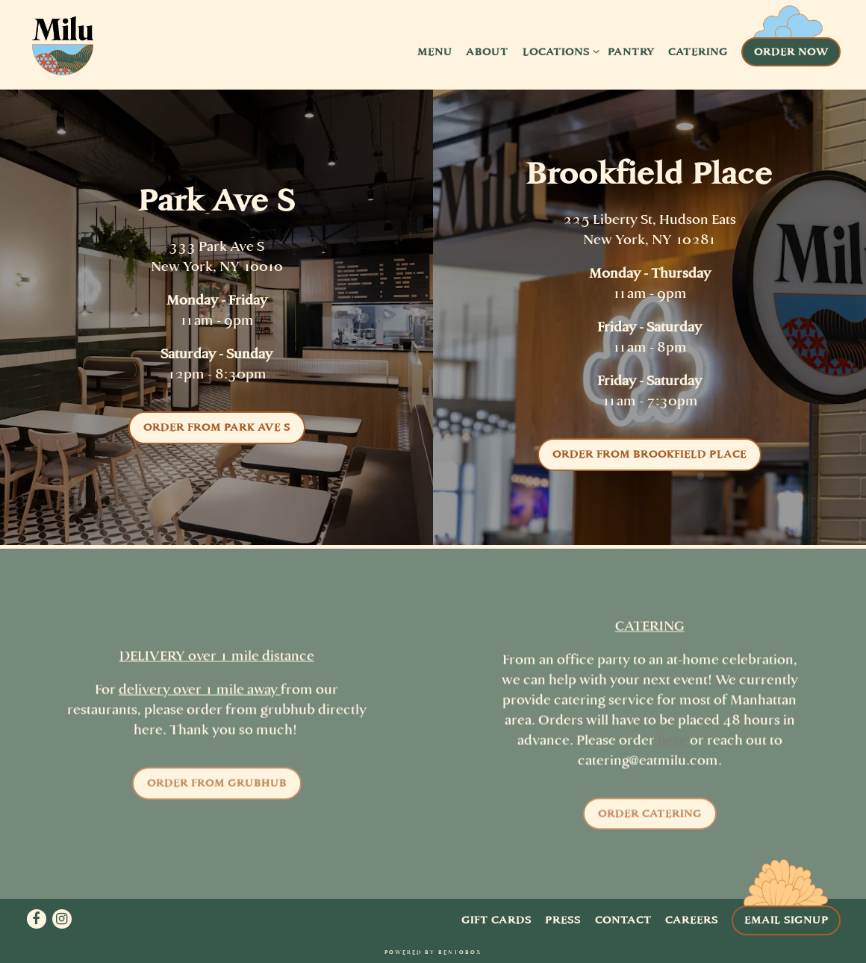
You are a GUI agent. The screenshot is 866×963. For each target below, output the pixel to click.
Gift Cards (496, 919)
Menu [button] (434, 51)
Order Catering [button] (650, 816)
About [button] (487, 51)
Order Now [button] (791, 51)
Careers (691, 919)
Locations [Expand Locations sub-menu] (558, 50)
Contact (623, 919)
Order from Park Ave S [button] (216, 427)
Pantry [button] (631, 51)
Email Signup (786, 919)
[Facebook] (36, 919)
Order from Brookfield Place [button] (649, 454)
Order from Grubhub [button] (217, 786)
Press (563, 919)
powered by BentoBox (433, 952)
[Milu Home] (62, 50)
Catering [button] (698, 51)
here (672, 743)
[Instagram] (62, 919)
